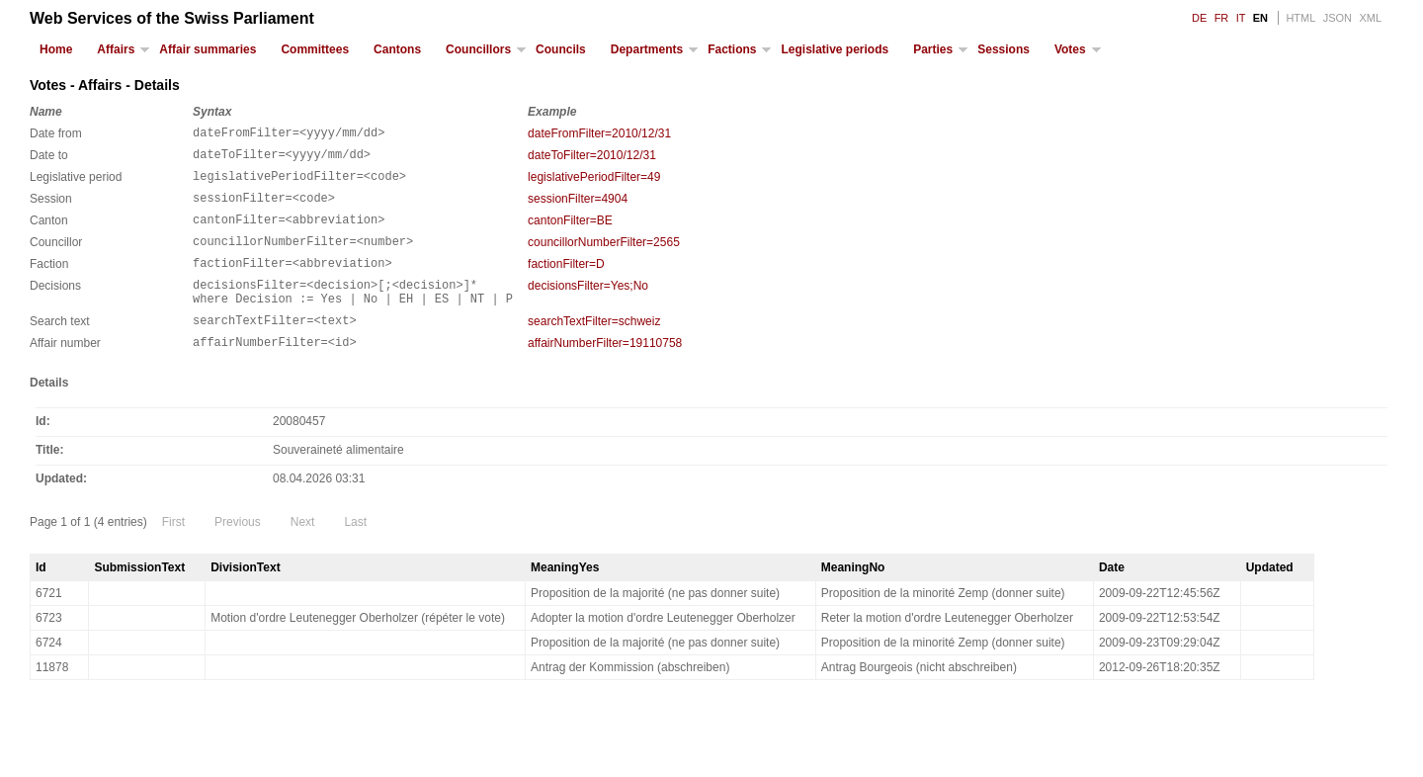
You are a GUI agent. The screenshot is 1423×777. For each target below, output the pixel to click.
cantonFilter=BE (570, 232)
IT (1241, 18)
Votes (1070, 49)
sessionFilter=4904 (578, 208)
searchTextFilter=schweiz (594, 348)
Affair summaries (207, 49)
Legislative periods (834, 49)
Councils (561, 49)
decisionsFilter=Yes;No (588, 306)
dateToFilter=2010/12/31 (592, 158)
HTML (1300, 18)
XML (1370, 18)
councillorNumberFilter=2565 (604, 257)
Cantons (397, 49)
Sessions (1003, 49)
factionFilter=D (566, 282)
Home (56, 49)
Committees (315, 49)
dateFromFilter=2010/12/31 (599, 133)
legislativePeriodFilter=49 (594, 183)
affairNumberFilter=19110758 (605, 373)
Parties (933, 49)
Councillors (478, 49)
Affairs (115, 49)
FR (1221, 18)
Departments (647, 49)
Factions (732, 49)
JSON (1337, 18)
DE (1199, 18)
